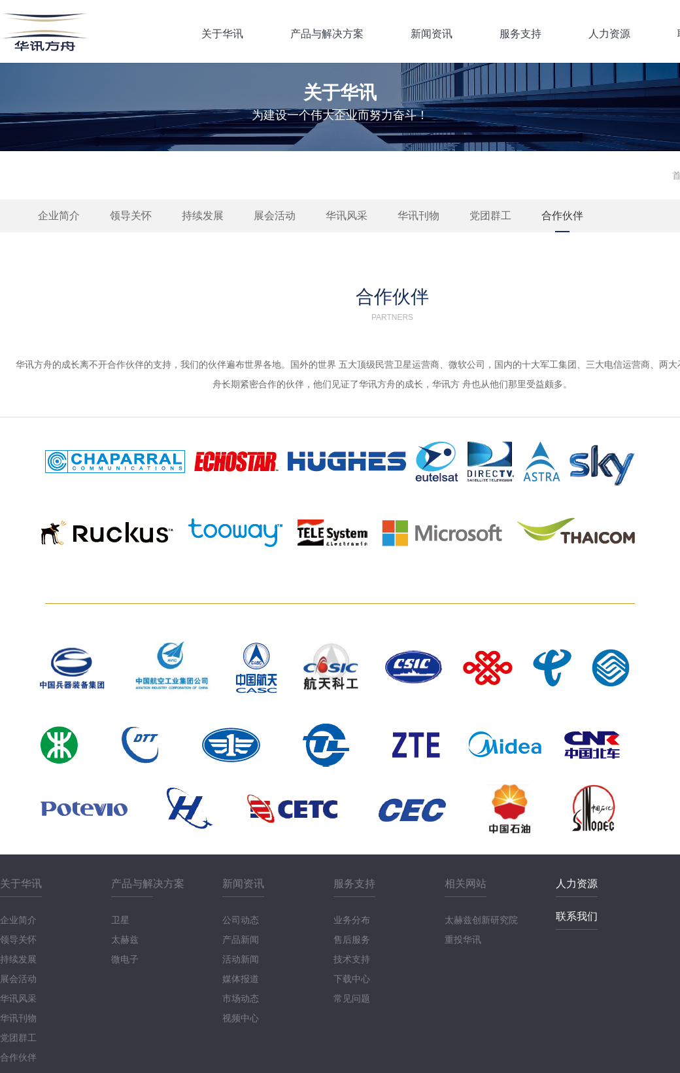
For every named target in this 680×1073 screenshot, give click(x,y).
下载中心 (351, 979)
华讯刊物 (418, 215)
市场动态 (240, 998)
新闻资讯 (431, 33)
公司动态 (240, 920)
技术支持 (351, 959)
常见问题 (351, 998)
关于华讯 (222, 33)
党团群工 (490, 215)
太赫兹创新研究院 (481, 920)
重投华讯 (463, 939)
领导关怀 (131, 215)
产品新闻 (240, 939)
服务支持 (520, 33)
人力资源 (609, 33)
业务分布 (351, 920)
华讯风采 (346, 215)
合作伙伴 (562, 215)
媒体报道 (240, 979)
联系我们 (577, 916)
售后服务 (351, 939)
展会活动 (275, 215)
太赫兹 (125, 939)
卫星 (120, 920)
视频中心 (240, 1018)
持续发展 (203, 215)
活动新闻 (240, 959)
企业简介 (59, 215)
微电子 (125, 959)
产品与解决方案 (327, 33)
